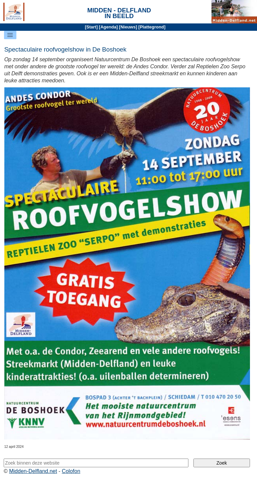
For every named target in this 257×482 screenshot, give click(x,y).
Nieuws (128, 26)
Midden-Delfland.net (33, 471)
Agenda (108, 26)
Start (91, 26)
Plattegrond (152, 26)
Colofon (71, 471)
